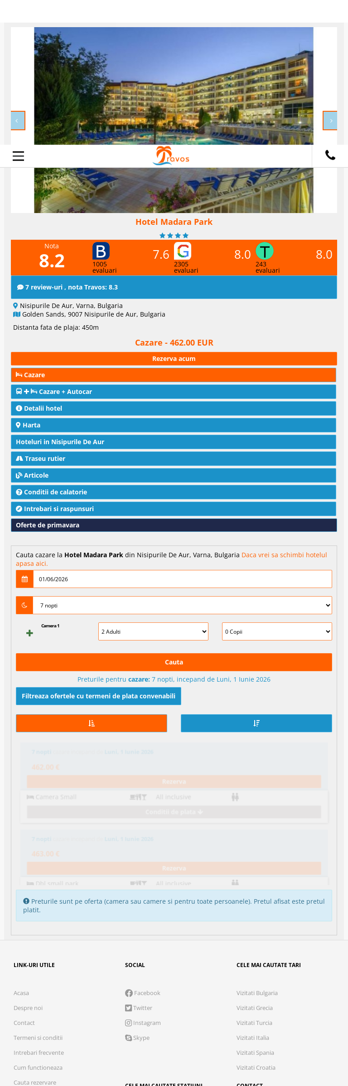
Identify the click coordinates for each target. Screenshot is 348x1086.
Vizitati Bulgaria (257, 848)
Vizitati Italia (253, 893)
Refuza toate (74, 1047)
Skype (137, 893)
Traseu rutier (40, 458)
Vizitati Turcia (254, 878)
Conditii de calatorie (51, 492)
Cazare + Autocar (54, 391)
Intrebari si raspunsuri (55, 508)
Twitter (138, 863)
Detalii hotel (39, 408)
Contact (24, 878)
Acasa (21, 848)
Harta (28, 425)
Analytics (128, 1019)
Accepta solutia (174, 1047)
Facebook (142, 848)
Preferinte (246, 1019)
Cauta (174, 662)
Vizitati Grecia (255, 863)
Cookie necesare (58, 1019)
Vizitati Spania (255, 908)
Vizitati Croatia (256, 923)
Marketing (186, 1019)
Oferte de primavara (47, 525)
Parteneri (304, 1019)
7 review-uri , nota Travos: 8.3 (67, 287)
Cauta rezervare (35, 938)
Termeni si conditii (38, 893)
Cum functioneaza (38, 923)
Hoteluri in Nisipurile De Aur (60, 441)
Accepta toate (274, 1047)
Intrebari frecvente (39, 908)
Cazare (30, 374)
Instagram (143, 878)
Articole (32, 475)
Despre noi (28, 863)
